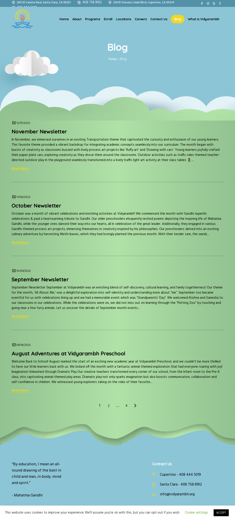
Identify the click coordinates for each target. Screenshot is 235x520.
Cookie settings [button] (196, 512)
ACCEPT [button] (221, 512)
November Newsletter (40, 131)
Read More (20, 169)
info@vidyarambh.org (177, 494)
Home (112, 59)
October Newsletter (36, 205)
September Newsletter (40, 279)
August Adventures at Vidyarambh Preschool (68, 353)
